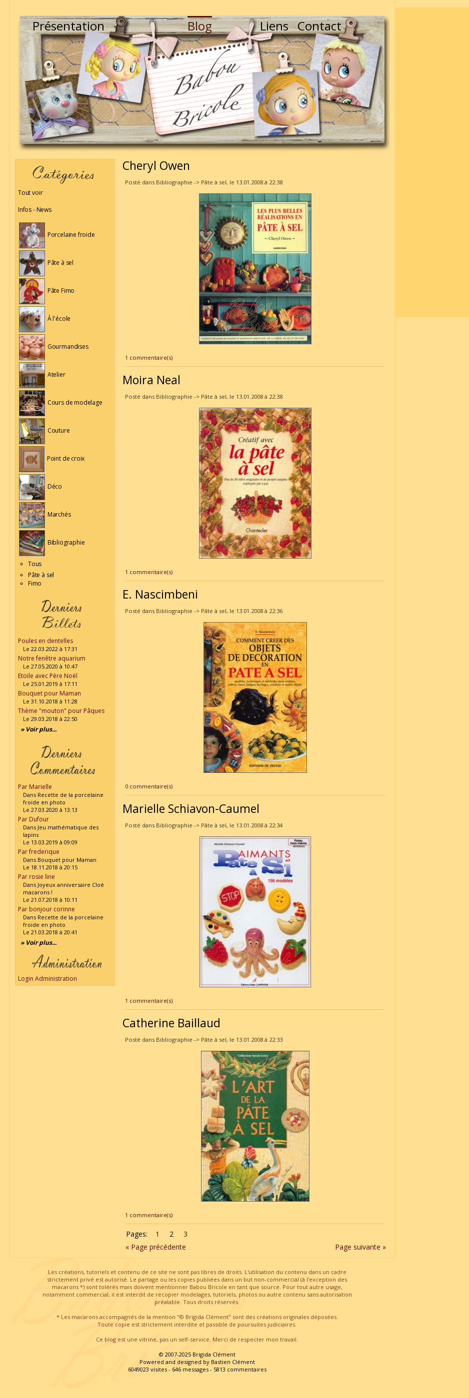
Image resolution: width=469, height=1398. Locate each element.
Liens (274, 25)
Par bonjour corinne (46, 909)
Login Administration (47, 978)
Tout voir (30, 192)
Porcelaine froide (57, 234)
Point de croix (51, 458)
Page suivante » (360, 1247)
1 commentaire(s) (148, 357)
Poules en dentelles (45, 641)
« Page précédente (156, 1247)
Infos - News (35, 209)
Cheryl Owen (156, 165)
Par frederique (39, 851)
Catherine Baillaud (171, 1023)
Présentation (68, 25)
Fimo (35, 583)
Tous (35, 564)
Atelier (42, 374)
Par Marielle (35, 786)
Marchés (45, 514)
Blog (200, 25)
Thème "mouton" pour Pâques (61, 710)
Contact (320, 25)
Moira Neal (151, 380)
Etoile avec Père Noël (48, 676)
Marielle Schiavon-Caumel (191, 808)
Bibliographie (51, 542)
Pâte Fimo (46, 290)
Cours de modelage (60, 402)
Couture (44, 430)
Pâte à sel (46, 262)
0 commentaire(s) (148, 786)
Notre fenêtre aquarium (52, 658)
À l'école (44, 318)
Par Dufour (33, 819)
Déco (40, 486)
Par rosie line (36, 876)
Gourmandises (53, 346)
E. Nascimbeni (160, 594)
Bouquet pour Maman (49, 693)
